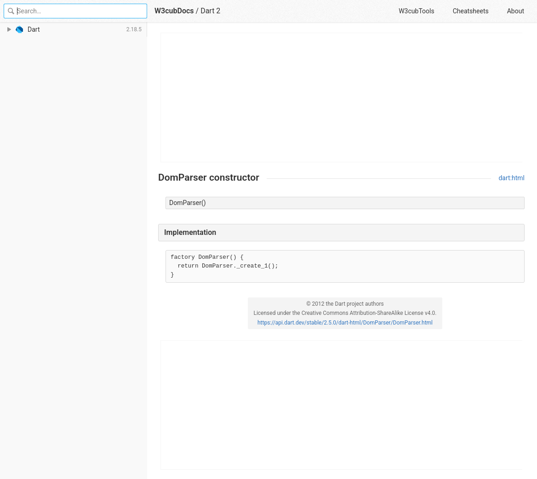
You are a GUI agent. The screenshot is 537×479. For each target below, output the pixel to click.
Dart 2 (210, 10)
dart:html (511, 178)
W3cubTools (416, 11)
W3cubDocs (174, 10)
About (515, 11)
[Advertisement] (342, 97)
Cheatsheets (471, 11)
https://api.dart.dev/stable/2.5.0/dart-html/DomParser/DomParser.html (345, 322)
